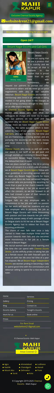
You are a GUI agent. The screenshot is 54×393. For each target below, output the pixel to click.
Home (5, 296)
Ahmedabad (26, 364)
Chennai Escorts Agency (21, 109)
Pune (39, 370)
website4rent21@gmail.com (29, 21)
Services (30, 296)
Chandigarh (26, 367)
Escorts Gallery (9, 310)
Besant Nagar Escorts (25, 94)
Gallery (6, 301)
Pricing (30, 301)
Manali (40, 367)
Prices (5, 319)
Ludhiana (41, 364)
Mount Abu (9, 370)
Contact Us (31, 305)
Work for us (8, 314)
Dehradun (25, 370)
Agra (7, 364)
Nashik (8, 367)
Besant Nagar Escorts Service (35, 121)
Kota (31, 373)
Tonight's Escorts (34, 310)
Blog (5, 305)
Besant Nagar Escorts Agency (24, 170)
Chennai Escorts (12, 149)
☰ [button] (49, 4)
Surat (15, 373)
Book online (32, 314)
